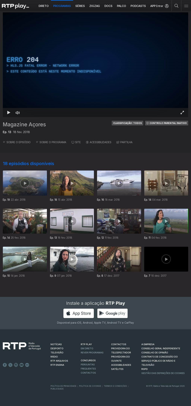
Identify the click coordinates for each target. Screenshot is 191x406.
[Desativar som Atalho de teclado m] (17, 112)
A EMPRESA (147, 344)
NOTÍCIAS (56, 344)
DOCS (108, 6)
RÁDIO (54, 356)
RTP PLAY (86, 344)
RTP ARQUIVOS (59, 360)
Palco (121, 6)
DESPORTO (57, 348)
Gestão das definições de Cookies (163, 373)
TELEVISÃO (57, 352)
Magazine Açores (24, 124)
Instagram (16, 365)
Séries (80, 6)
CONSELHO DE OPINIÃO (154, 352)
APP (153, 6)
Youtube (22, 365)
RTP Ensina (57, 365)
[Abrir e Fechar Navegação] (186, 6)
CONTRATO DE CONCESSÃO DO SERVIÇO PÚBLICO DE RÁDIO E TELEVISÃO (159, 360)
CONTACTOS (118, 344)
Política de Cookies (90, 386)
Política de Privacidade (63, 386)
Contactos (88, 372)
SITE (76, 142)
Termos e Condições (115, 386)
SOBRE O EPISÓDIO (17, 142)
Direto (44, 6)
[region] (95, 64)
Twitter (10, 365)
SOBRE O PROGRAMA (51, 142)
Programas (62, 6)
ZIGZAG (94, 6)
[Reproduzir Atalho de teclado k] (8, 112)
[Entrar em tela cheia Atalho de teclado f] (182, 112)
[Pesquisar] (176, 5)
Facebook (5, 365)
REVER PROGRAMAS (92, 352)
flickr (27, 365)
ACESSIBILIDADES (98, 142)
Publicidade (57, 389)
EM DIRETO (87, 348)
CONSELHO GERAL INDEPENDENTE (160, 348)
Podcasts (138, 6)
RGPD (144, 369)
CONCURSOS (88, 360)
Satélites (117, 369)
